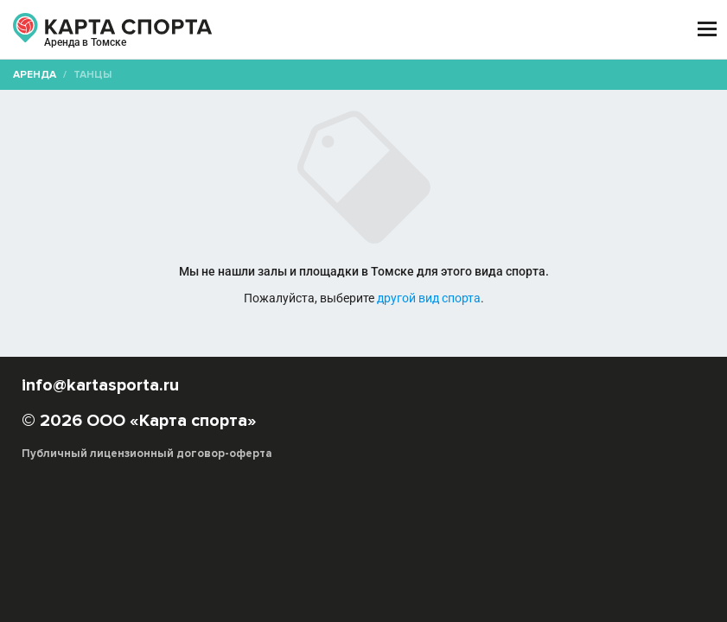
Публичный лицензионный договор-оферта (147, 453)
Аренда (34, 74)
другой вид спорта (429, 298)
